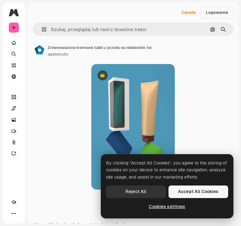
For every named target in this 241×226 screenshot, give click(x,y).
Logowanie (217, 12)
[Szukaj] (14, 54)
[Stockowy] (14, 65)
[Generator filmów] (14, 131)
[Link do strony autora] (39, 50)
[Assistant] (14, 153)
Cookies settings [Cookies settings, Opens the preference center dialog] (167, 206)
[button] (41, 29)
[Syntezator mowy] (14, 142)
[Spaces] (14, 108)
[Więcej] (14, 213)
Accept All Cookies (198, 191)
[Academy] (14, 202)
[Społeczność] (14, 77)
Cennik (188, 12)
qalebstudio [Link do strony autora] (58, 54)
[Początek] (14, 43)
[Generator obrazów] (14, 120)
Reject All (136, 191)
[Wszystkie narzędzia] (14, 97)
